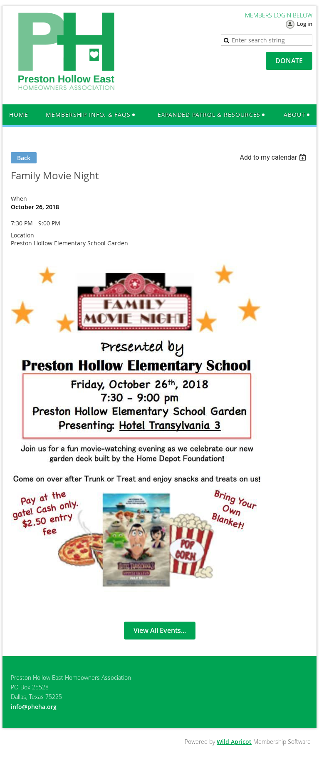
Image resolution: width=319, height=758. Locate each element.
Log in (304, 23)
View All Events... (160, 630)
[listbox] (274, 157)
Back (23, 158)
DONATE (289, 60)
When (19, 198)
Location (22, 235)
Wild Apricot (234, 742)
